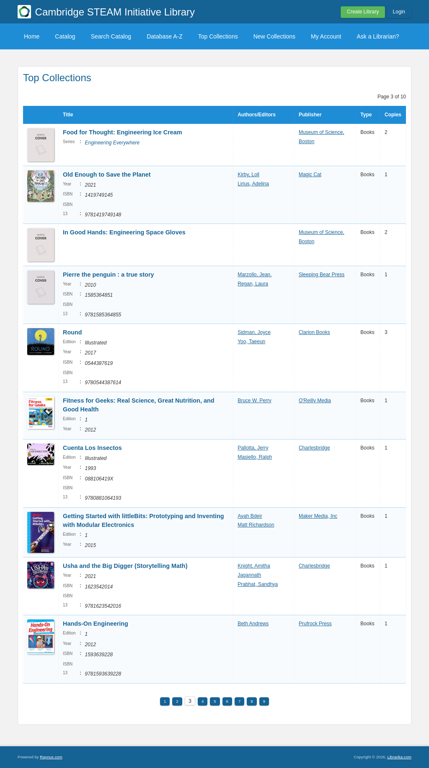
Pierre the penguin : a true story (108, 274)
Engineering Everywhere (112, 143)
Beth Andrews (253, 624)
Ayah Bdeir (250, 516)
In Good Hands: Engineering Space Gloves (124, 232)
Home (31, 36)
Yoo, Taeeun (251, 341)
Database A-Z (165, 36)
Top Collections (218, 36)
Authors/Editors (257, 115)
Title (68, 115)
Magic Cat (310, 174)
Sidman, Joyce (254, 332)
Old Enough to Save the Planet (107, 174)
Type (366, 115)
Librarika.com (399, 757)
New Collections (274, 36)
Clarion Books (314, 332)
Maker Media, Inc (318, 516)
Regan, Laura (253, 284)
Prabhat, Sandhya (258, 584)
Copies (393, 115)
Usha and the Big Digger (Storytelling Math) (125, 566)
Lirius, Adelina (253, 184)
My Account (326, 36)
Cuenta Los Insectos (92, 447)
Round (72, 332)
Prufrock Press (315, 624)
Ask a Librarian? (378, 36)
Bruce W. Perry (254, 400)
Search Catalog (111, 36)
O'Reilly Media (315, 400)
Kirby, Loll (248, 174)
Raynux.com (51, 757)
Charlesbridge (314, 448)
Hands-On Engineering (95, 623)
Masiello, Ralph (255, 457)
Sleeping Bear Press (321, 274)
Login (399, 12)
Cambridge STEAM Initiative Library (115, 12)
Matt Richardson (256, 525)
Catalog (65, 36)
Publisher (310, 115)
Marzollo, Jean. (254, 274)
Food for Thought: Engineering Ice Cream (122, 132)
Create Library (363, 12)
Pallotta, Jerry (253, 448)
